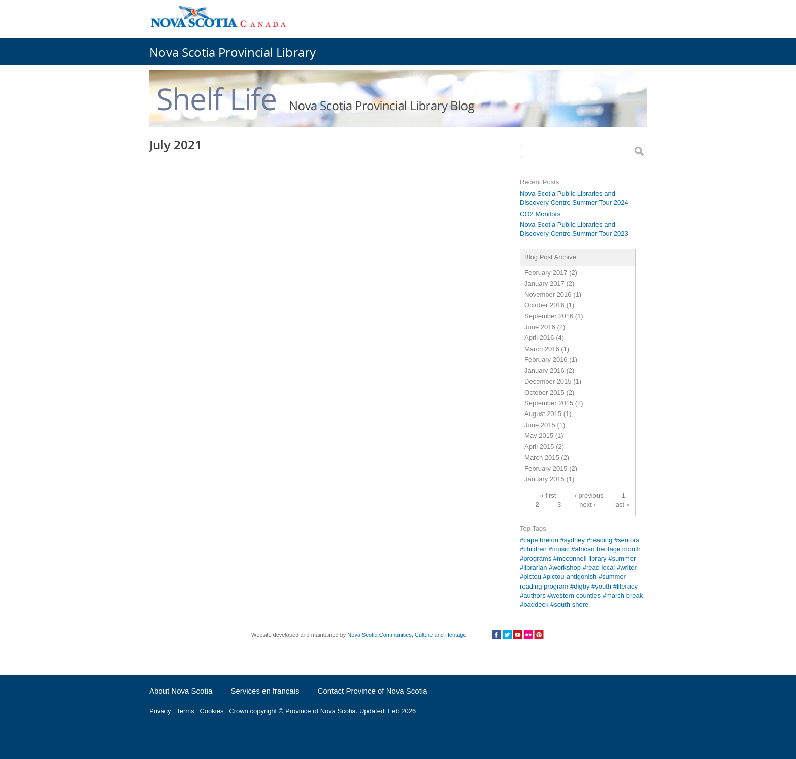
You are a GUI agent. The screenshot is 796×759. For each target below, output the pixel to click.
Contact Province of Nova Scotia (372, 690)
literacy (627, 586)
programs (537, 558)
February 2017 (546, 273)
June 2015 (539, 425)
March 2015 (541, 457)
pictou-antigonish (571, 576)
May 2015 (538, 435)
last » (622, 504)
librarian (535, 567)
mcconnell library (582, 558)
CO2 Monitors (540, 214)
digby (581, 586)
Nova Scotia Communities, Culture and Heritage (406, 635)
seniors (628, 540)
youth (603, 586)
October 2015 (544, 392)
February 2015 (546, 468)
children (535, 549)
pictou (532, 576)
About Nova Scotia (180, 690)
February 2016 (546, 359)
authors (534, 595)
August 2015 (542, 414)
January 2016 (544, 370)
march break (624, 595)
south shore (571, 604)
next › (587, 504)
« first (548, 495)
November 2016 (548, 294)
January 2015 (544, 479)
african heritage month (607, 549)
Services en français (264, 690)
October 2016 (544, 305)
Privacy (160, 711)
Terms (185, 711)
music (561, 549)
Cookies (211, 711)
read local (600, 567)
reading (601, 540)
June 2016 (539, 327)
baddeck (535, 604)
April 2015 (539, 447)
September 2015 (548, 403)
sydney (574, 540)
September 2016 (548, 316)
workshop (566, 567)
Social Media (517, 634)
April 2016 (539, 337)
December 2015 (548, 381)
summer (624, 558)
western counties (576, 595)
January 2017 (544, 283)
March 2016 (541, 349)
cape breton (540, 540)
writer (628, 567)
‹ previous (589, 495)
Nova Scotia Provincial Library (232, 52)
